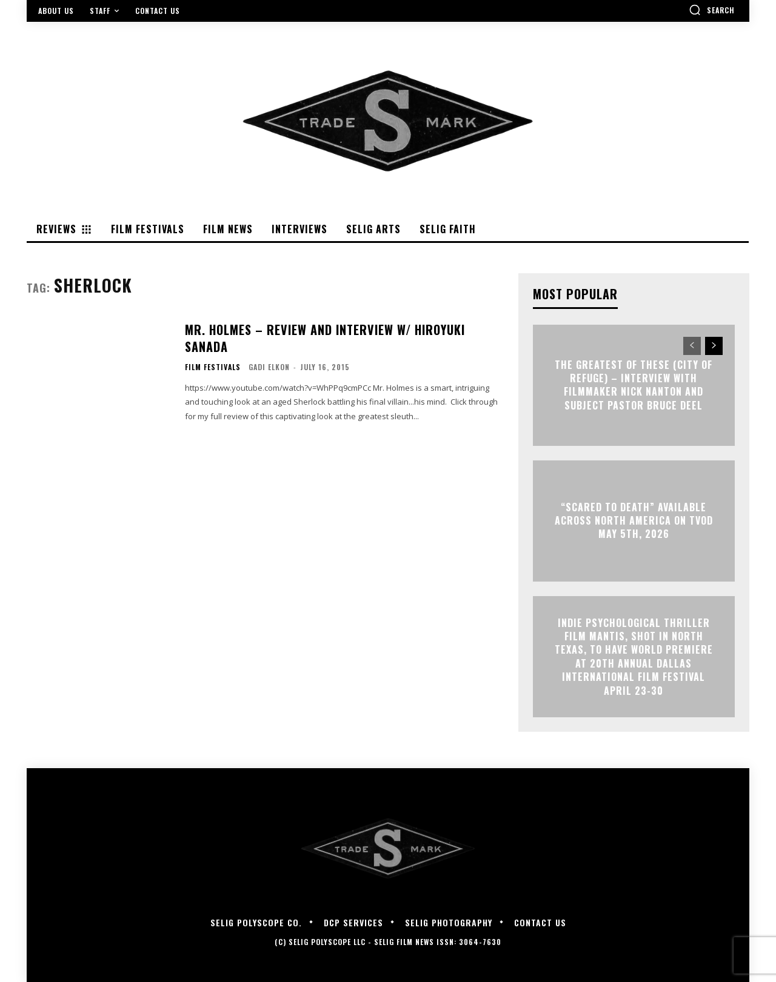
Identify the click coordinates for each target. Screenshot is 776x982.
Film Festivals (213, 367)
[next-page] (714, 346)
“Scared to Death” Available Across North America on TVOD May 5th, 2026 (634, 521)
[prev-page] (692, 346)
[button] (712, 10)
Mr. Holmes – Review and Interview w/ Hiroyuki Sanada (325, 338)
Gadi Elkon (269, 367)
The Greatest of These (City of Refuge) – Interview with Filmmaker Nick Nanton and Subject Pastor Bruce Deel (633, 385)
